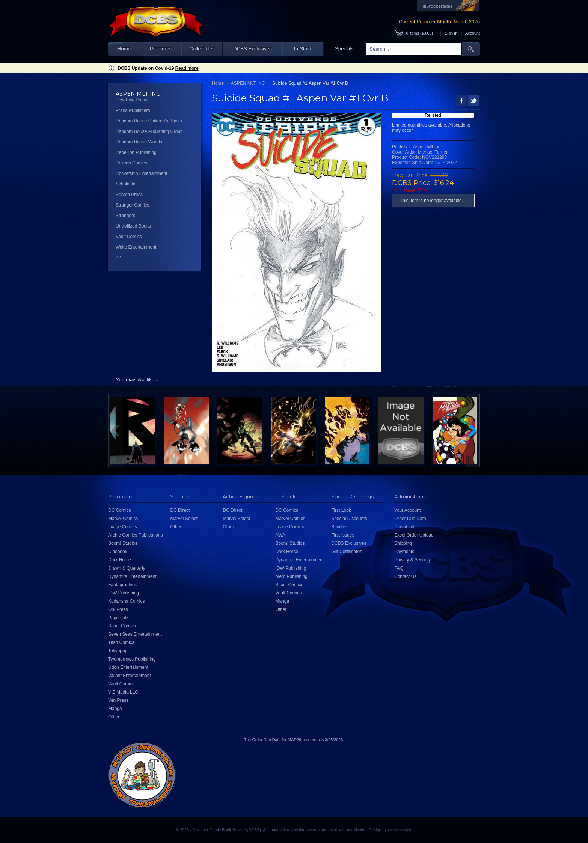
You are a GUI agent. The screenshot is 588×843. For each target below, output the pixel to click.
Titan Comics (121, 642)
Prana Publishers (133, 110)
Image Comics (122, 526)
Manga (115, 708)
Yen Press (118, 700)
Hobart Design (399, 830)
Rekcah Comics (131, 163)
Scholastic (126, 184)
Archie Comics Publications (135, 535)
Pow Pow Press (131, 100)
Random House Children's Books (149, 121)
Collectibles (201, 48)
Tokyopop (117, 650)
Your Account (407, 510)
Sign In (451, 33)
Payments (404, 551)
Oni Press (118, 609)
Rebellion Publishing (136, 152)
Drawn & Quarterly (126, 568)
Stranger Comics (132, 205)
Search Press (129, 194)
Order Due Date (410, 518)
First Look (341, 510)
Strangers (125, 215)
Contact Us (405, 576)
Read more (187, 68)
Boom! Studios (122, 543)
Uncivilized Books (133, 226)
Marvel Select (184, 518)
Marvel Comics (123, 518)
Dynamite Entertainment (132, 576)
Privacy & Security (412, 560)
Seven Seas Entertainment (135, 634)
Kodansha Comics (126, 601)
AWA (280, 535)
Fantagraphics (122, 584)
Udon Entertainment (128, 667)
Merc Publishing (291, 576)
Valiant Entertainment (129, 675)
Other (113, 716)
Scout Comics (122, 626)
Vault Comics (129, 236)
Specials (344, 48)
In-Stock (303, 48)
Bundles (339, 526)
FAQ (398, 568)
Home (124, 48)
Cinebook (117, 551)
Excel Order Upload (414, 535)
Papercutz (118, 617)
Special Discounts (349, 518)
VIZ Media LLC (123, 692)
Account (472, 33)
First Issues (342, 535)
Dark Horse (119, 560)
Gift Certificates (346, 551)
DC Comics (119, 510)
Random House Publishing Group (149, 131)
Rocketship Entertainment (141, 173)
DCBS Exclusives (252, 48)
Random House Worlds (139, 142)
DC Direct (180, 510)
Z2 (118, 257)
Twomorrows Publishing (132, 659)
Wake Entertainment (136, 247)
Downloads (405, 526)
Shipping (403, 543)
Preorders (161, 48)
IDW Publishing (123, 593)
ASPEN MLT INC (248, 83)
